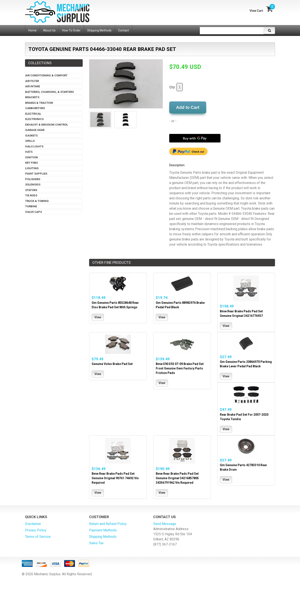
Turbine (31, 206)
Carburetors (35, 108)
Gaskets (31, 135)
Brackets (32, 97)
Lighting (32, 168)
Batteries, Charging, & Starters (49, 91)
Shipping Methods (102, 537)
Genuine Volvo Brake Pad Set (112, 364)
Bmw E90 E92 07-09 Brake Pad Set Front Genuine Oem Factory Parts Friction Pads (180, 368)
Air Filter (32, 81)
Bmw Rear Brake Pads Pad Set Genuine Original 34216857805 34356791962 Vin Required (177, 478)
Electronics (34, 119)
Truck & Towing (37, 201)
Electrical (33, 113)
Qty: (176, 87)
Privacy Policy (35, 530)
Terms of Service (38, 537)
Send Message (164, 524)
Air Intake (32, 86)
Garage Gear (34, 130)
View (97, 317)
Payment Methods (103, 530)
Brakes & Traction (39, 102)
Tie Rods (31, 195)
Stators (31, 190)
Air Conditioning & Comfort (46, 75)
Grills (30, 140)
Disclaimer (33, 524)
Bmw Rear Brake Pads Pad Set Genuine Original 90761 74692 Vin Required (115, 478)
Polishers (32, 179)
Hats (28, 151)
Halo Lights (34, 146)
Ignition (31, 157)
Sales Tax (96, 543)
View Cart (256, 10)
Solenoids (32, 184)
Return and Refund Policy (108, 524)
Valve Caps (33, 211)
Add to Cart (187, 107)
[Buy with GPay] (195, 138)
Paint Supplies (36, 173)
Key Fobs (31, 162)
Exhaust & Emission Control (46, 124)
